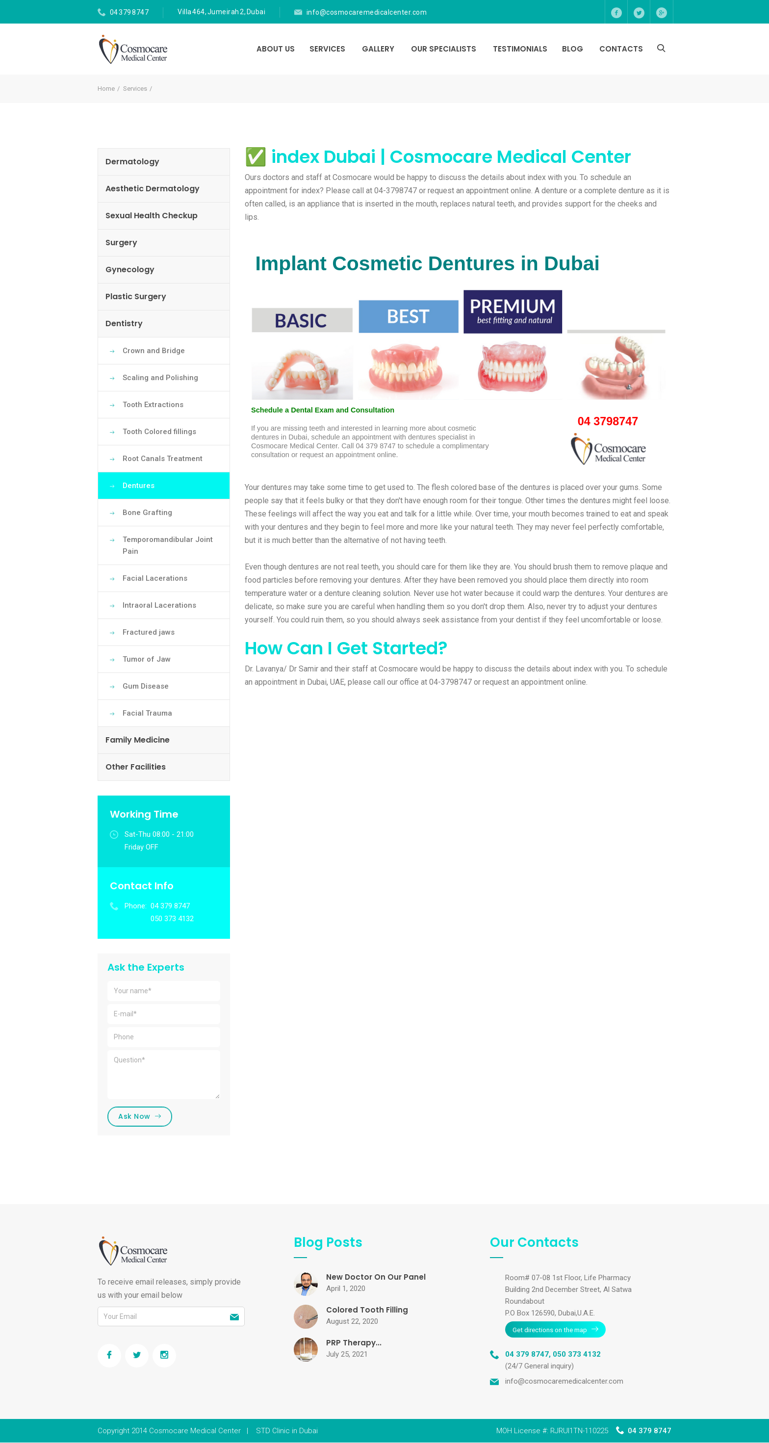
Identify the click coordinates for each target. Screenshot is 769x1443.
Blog (572, 49)
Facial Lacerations (155, 578)
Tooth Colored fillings (159, 431)
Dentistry (124, 323)
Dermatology (132, 161)
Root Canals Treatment (163, 458)
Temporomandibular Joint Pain (168, 545)
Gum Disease (146, 686)
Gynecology (129, 269)
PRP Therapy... (354, 1344)
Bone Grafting (147, 512)
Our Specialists (443, 49)
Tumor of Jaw (147, 659)
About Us (275, 49)
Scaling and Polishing (160, 377)
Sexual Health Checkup (151, 215)
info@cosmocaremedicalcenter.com (367, 12)
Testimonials (520, 49)
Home (106, 88)
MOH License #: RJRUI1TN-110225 (552, 1431)
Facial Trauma (147, 713)
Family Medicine (137, 740)
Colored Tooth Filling (368, 1311)
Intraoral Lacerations (159, 605)
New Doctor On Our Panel (377, 1278)
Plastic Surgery (135, 296)
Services (327, 49)
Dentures (138, 485)
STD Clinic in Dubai (287, 1431)
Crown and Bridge (154, 350)
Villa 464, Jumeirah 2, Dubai (221, 12)
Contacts (621, 49)
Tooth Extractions (153, 404)
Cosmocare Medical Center (195, 1431)
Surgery (121, 242)
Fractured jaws (149, 632)
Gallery (378, 49)
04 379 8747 (129, 12)
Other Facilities (135, 767)
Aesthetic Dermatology (152, 188)
